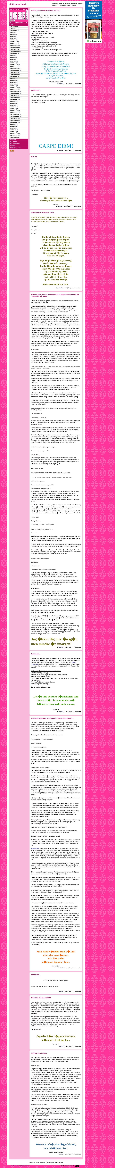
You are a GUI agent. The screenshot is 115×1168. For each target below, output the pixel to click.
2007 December (14, 114)
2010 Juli (12, 55)
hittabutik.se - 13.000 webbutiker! (38, 1162)
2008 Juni (13, 103)
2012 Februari (14, 26)
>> (26, 22)
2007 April (13, 130)
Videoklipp (67, 5)
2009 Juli (12, 78)
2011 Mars (13, 40)
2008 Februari (14, 110)
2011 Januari (13, 43)
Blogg (60, 3)
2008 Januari (13, 112)
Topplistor (55, 5)
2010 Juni (13, 57)
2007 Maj (12, 128)
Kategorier (13, 139)
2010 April (13, 61)
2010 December (14, 45)
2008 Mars (13, 109)
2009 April (13, 84)
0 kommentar (77, 711)
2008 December (14, 91)
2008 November (14, 93)
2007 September (14, 120)
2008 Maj (12, 105)
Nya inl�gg (13, 141)
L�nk (66, 83)
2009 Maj (12, 82)
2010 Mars (13, 63)
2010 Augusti (14, 53)
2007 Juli (12, 124)
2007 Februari (14, 133)
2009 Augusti (14, 76)
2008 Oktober (14, 95)
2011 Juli (12, 32)
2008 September (14, 97)
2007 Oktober (14, 118)
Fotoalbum (67, 3)
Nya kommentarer (15, 143)
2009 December (14, 68)
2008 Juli (12, 101)
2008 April (13, 107)
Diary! (70, 83)
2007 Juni (13, 126)
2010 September (14, 51)
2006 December (14, 137)
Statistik (12, 145)
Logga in (74, 5)
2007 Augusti (14, 122)
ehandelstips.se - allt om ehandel (55, 1162)
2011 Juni (13, 34)
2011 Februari (14, 42)
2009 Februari (14, 88)
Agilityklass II (35, 848)
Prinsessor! (74, 3)
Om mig (61, 5)
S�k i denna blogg (15, 147)
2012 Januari (13, 28)
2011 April (13, 38)
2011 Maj (12, 36)
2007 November (14, 116)
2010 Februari (14, 65)
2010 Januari (13, 66)
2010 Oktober (14, 49)
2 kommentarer (77, 288)
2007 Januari (13, 135)
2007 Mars (13, 132)
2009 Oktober (14, 72)
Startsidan (55, 3)
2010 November (14, 47)
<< (11, 22)
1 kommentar (77, 83)
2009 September (14, 74)
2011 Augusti (14, 30)
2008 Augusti (14, 99)
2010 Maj (12, 59)
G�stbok (80, 3)
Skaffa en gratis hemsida (67, 1165)
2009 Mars (13, 86)
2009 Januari (13, 89)
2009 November (14, 70)
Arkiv (11, 24)
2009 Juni (13, 80)
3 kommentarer (77, 206)
